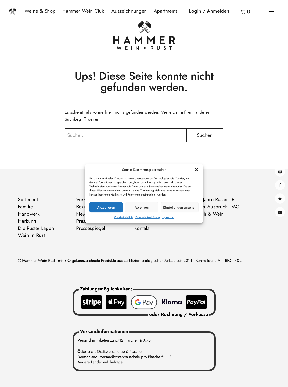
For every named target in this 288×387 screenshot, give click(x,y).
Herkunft (27, 221)
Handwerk (29, 213)
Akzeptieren (106, 207)
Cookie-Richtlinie (123, 217)
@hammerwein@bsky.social (280, 199)
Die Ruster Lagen (36, 228)
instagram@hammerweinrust (280, 171)
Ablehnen (142, 207)
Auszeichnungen (129, 10)
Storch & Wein (208, 213)
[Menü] (271, 11)
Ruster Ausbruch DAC (216, 206)
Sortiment (28, 199)
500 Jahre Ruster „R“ (215, 199)
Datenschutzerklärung (147, 217)
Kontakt (280, 212)
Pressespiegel (90, 228)
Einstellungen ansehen (179, 207)
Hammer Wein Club (83, 10)
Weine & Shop (40, 10)
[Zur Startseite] (144, 36)
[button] (196, 169)
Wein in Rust (31, 235)
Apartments (166, 10)
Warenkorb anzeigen (237, 11)
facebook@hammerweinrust (280, 185)
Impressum (168, 217)
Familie (25, 206)
